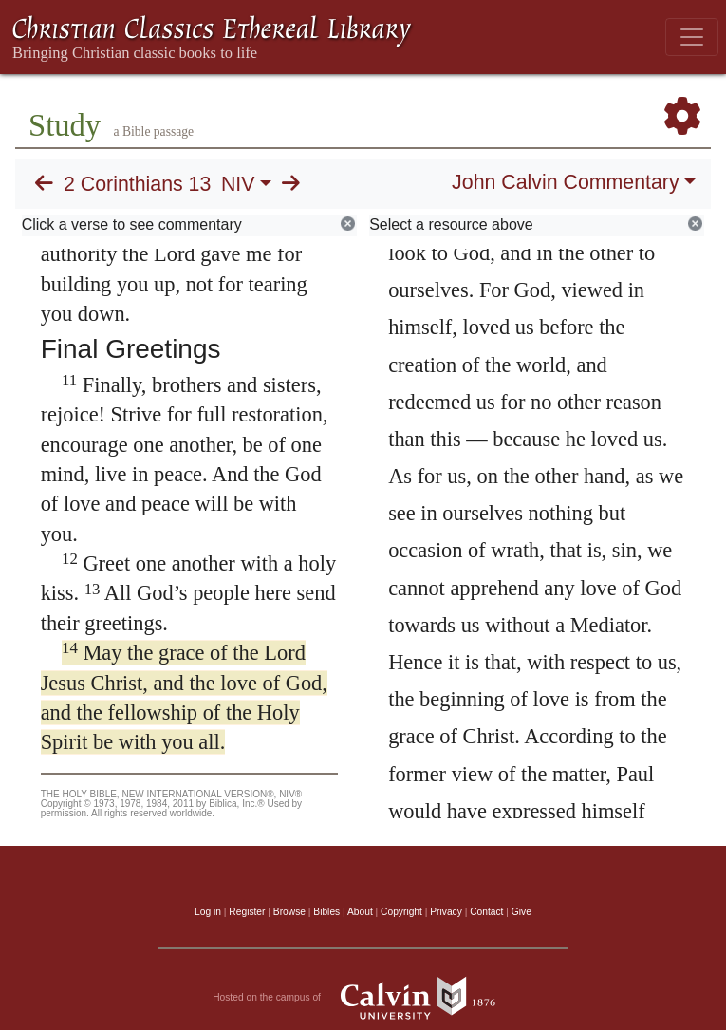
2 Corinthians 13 (137, 184)
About (360, 912)
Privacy (446, 912)
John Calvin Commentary (565, 182)
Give (521, 912)
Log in (208, 912)
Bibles (326, 912)
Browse (289, 912)
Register (247, 912)
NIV (238, 184)
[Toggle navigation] (691, 37)
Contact (486, 912)
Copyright (401, 912)
